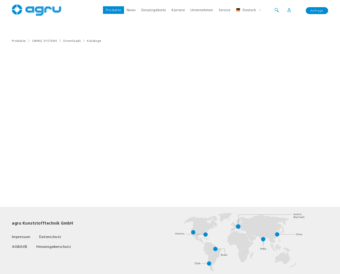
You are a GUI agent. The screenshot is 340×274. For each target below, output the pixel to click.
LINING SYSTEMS (44, 41)
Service (225, 10)
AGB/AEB (19, 246)
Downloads (72, 41)
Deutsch (246, 10)
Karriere (178, 10)
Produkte (113, 10)
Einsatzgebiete (153, 10)
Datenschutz (50, 237)
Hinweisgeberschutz (53, 246)
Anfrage (316, 11)
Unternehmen (201, 10)
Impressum (21, 237)
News (131, 10)
